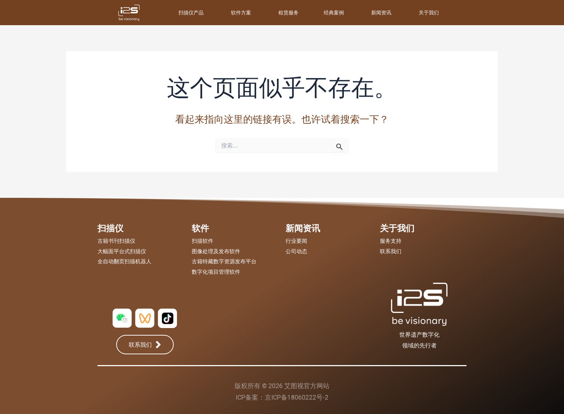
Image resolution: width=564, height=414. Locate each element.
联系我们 (390, 251)
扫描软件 (202, 241)
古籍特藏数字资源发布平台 (224, 261)
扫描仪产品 (191, 12)
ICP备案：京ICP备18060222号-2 (282, 397)
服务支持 (390, 241)
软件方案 (241, 12)
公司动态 (296, 251)
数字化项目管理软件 (216, 272)
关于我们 (429, 12)
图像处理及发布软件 (216, 251)
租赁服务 (288, 12)
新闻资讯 (381, 12)
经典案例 (334, 12)
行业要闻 (296, 241)
